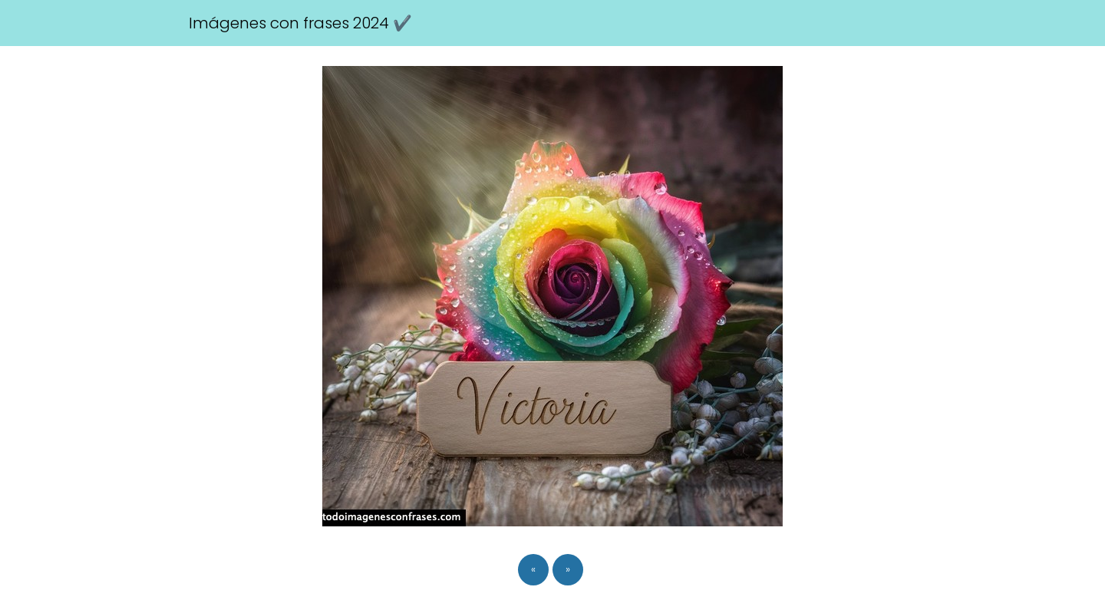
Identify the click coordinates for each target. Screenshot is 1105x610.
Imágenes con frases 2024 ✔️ (300, 23)
